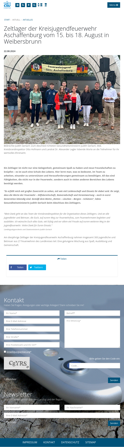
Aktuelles (28, 19)
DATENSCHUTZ (70, 442)
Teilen (62, 258)
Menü (113, 4)
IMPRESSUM (29, 442)
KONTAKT (49, 442)
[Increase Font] (29, 5)
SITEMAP (90, 442)
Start (7, 19)
